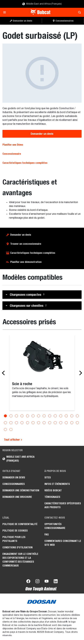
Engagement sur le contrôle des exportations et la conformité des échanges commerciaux (20, 559)
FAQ (46, 534)
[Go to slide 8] (44, 415)
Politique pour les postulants (13, 539)
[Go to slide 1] (5, 415)
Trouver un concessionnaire (25, 243)
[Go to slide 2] (10, 415)
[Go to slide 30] (10, 429)
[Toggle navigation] (5, 12)
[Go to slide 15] (5, 422)
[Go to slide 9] (49, 415)
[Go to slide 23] (49, 422)
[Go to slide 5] (27, 415)
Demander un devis (42, 133)
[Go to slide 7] (38, 415)
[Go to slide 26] (66, 422)
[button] (42, 294)
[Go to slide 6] (33, 415)
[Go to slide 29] (5, 429)
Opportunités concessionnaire (54, 526)
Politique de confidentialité (19, 524)
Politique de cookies (15, 530)
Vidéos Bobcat (53, 490)
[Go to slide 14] (77, 415)
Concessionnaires (13, 484)
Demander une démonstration (20, 490)
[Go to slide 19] (27, 422)
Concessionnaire (11, 153)
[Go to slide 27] (71, 422)
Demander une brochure (17, 496)
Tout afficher (13, 439)
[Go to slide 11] (60, 415)
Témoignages (52, 496)
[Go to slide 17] (16, 422)
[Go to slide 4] (22, 415)
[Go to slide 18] (22, 422)
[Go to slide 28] (77, 422)
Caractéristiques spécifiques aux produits (62, 505)
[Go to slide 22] (44, 422)
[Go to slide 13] (71, 415)
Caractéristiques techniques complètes (24, 162)
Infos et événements (57, 484)
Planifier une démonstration (26, 261)
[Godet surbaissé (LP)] (42, 73)
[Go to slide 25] (60, 422)
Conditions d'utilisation (17, 547)
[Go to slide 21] (38, 422)
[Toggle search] (78, 12)
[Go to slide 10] (55, 415)
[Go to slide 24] (55, 422)
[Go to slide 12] (66, 415)
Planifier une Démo (12, 144)
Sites (47, 477)
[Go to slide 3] (16, 415)
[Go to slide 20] (33, 422)
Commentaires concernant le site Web (62, 542)
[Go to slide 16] (10, 422)
